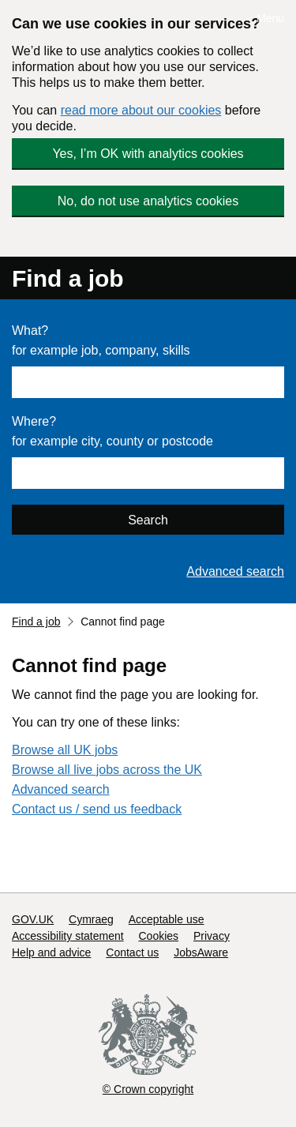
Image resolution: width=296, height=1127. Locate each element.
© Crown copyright (148, 1089)
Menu (270, 18)
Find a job (68, 278)
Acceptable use (166, 919)
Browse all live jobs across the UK (107, 769)
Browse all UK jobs (65, 750)
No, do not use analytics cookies (148, 201)
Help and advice (51, 952)
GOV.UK (33, 919)
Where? (34, 421)
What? (30, 330)
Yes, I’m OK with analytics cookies (147, 153)
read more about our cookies (141, 110)
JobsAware (201, 952)
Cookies (159, 936)
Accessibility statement (68, 936)
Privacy (211, 936)
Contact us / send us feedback (97, 809)
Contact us (132, 952)
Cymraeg (91, 919)
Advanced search (235, 571)
